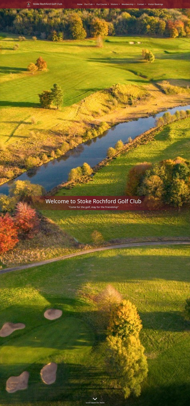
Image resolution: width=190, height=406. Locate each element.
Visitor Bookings (155, 4)
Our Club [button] (88, 4)
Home (79, 4)
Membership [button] (128, 4)
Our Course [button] (101, 4)
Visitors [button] (114, 4)
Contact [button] (141, 4)
